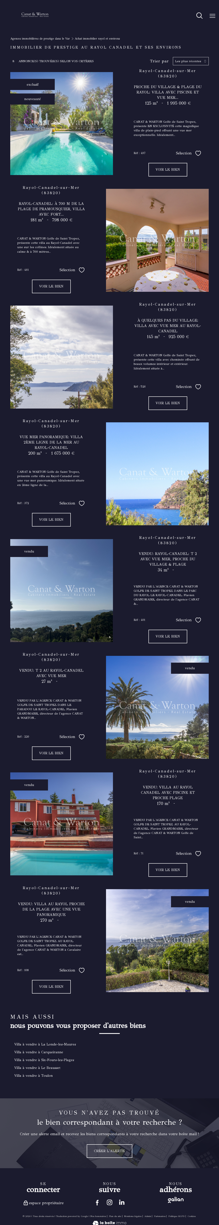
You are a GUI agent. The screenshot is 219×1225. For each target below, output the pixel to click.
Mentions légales (132, 1216)
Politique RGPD (176, 1216)
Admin (147, 1216)
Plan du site (115, 1216)
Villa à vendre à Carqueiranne (38, 1052)
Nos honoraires (98, 1216)
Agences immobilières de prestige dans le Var (40, 38)
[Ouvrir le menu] (212, 16)
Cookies (192, 1216)
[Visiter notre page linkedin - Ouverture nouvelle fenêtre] (122, 1202)
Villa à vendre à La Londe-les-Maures (45, 1044)
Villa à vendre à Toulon (33, 1075)
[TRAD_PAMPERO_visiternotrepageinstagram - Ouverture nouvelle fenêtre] (109, 1202)
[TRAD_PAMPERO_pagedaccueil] (35, 22)
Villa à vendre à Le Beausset (37, 1068)
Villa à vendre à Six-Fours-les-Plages (44, 1060)
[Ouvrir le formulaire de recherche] (199, 16)
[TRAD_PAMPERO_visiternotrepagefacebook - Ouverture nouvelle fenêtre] (97, 1202)
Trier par (159, 61)
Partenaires (159, 1216)
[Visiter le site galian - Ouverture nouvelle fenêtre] (176, 1200)
